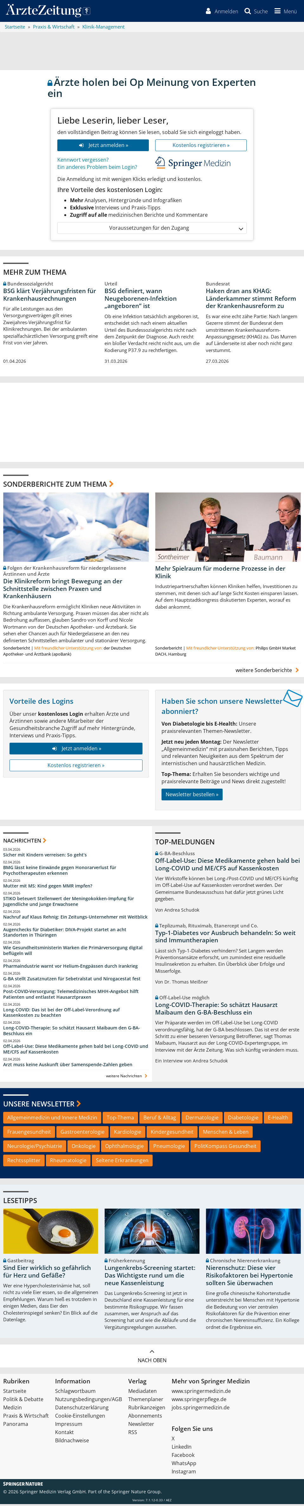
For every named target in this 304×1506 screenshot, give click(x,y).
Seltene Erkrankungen (122, 1161)
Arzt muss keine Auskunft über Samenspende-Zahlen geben (67, 1066)
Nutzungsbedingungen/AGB (88, 1401)
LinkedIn (182, 1448)
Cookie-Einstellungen (80, 1417)
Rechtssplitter (24, 1161)
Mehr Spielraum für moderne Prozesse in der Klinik (220, 574)
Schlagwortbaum (75, 1392)
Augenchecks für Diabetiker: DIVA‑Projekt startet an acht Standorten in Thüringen (64, 934)
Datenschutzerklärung (82, 1409)
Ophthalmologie (124, 1147)
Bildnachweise (72, 1442)
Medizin (12, 1409)
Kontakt (64, 1434)
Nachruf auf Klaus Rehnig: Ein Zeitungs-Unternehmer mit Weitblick (75, 918)
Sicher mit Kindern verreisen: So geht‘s (45, 857)
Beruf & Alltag (159, 1119)
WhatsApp (184, 1465)
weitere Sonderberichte (268, 672)
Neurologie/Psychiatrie (34, 1147)
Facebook (183, 1456)
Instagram (184, 1473)
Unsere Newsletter (38, 1105)
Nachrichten (22, 842)
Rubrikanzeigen (146, 1409)
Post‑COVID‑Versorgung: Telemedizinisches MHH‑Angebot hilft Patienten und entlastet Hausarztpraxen (71, 996)
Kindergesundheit (172, 1133)
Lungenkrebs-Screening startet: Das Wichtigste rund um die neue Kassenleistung (149, 1277)
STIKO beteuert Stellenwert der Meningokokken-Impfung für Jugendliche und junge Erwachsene (68, 903)
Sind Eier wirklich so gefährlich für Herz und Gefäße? (47, 1273)
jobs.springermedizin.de (201, 1409)
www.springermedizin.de (201, 1392)
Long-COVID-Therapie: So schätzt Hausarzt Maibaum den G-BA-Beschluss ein (71, 1032)
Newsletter (141, 1425)
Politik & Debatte (23, 1401)
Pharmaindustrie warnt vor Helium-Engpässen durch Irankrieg (70, 968)
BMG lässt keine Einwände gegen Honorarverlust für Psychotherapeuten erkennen (59, 872)
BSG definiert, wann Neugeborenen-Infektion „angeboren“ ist (140, 300)
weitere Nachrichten (127, 1077)
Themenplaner (145, 1401)
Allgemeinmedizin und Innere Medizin (52, 1119)
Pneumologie (169, 1147)
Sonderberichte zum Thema (55, 485)
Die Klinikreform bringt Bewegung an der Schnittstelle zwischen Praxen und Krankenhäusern (62, 590)
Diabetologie (243, 1119)
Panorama (15, 1425)
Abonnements (145, 1417)
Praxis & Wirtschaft (26, 1417)
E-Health (278, 1119)
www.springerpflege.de (199, 1401)
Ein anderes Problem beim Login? (97, 168)
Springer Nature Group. (136, 1493)
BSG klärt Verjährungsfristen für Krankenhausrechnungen (49, 296)
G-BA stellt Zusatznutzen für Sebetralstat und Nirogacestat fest (72, 980)
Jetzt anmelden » (103, 146)
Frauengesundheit (29, 1133)
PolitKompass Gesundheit (225, 1147)
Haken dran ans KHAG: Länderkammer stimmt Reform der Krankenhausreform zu (251, 300)
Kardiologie (127, 1133)
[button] (284, 12)
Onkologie (84, 1147)
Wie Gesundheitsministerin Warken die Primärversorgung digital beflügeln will (72, 952)
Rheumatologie (68, 1161)
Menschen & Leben (226, 1133)
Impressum (68, 1425)
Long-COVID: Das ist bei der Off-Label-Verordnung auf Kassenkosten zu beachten (61, 1014)
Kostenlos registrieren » (201, 146)
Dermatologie (202, 1119)
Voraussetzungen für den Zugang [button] (176, 229)
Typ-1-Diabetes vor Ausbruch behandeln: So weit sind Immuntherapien (225, 938)
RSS (132, 1434)
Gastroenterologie (82, 1133)
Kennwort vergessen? (83, 161)
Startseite (14, 1392)
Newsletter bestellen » (192, 795)
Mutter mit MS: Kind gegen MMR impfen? (47, 887)
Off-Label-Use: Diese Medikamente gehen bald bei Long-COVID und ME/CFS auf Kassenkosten (75, 1051)
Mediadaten (142, 1392)
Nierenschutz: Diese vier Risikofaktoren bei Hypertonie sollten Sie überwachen (249, 1277)
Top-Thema (120, 1119)
